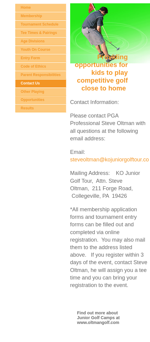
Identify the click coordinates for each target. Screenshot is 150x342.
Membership (31, 16)
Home (26, 7)
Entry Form (30, 58)
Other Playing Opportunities (33, 96)
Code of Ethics (33, 66)
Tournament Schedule (39, 24)
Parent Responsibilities (41, 75)
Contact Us (30, 83)
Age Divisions (33, 41)
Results (27, 108)
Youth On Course (35, 49)
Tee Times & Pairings (39, 33)
